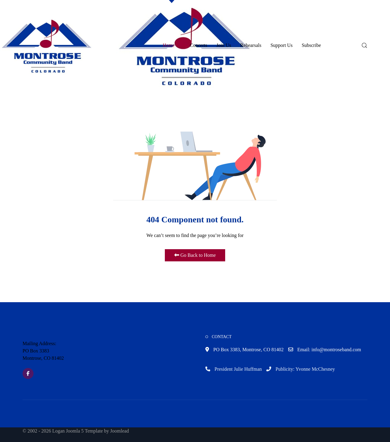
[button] (47, 45)
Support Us (281, 45)
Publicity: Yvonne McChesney (300, 369)
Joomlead (119, 430)
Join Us (223, 45)
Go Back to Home (195, 255)
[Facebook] (28, 373)
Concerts (198, 45)
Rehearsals (250, 45)
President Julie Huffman (233, 369)
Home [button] (172, 45)
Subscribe (311, 45)
